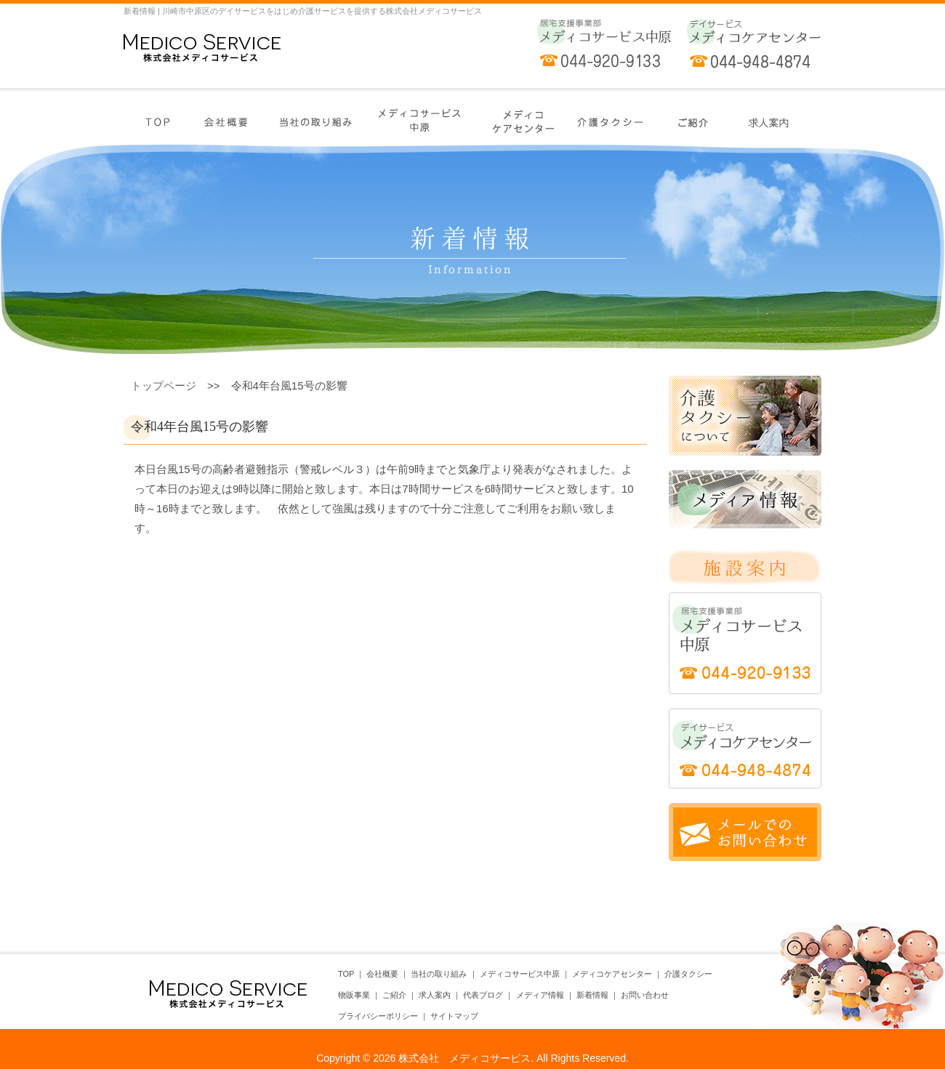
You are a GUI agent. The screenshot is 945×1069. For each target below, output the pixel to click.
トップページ (163, 385)
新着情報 (592, 995)
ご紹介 (394, 995)
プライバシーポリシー (378, 1016)
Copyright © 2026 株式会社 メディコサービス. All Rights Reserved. (472, 1058)
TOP (346, 973)
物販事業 (354, 995)
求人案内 (435, 995)
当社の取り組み (439, 973)
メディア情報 (540, 995)
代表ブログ (483, 995)
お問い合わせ (645, 995)
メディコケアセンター (612, 973)
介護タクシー (688, 973)
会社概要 (382, 973)
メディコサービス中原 (520, 973)
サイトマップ (454, 1016)
